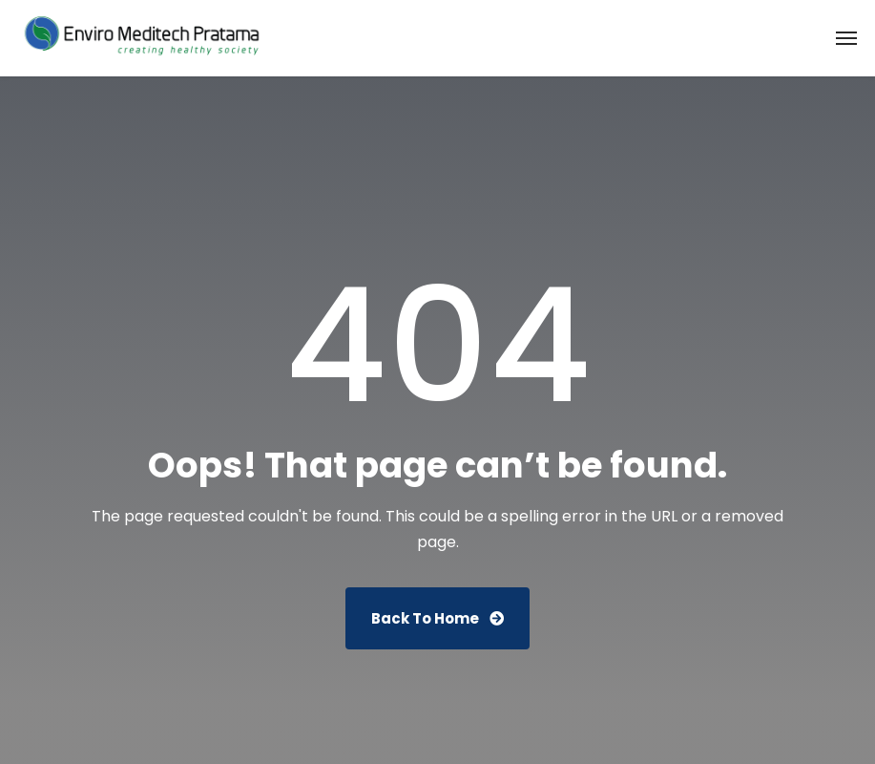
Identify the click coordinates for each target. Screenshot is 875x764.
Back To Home (437, 618)
